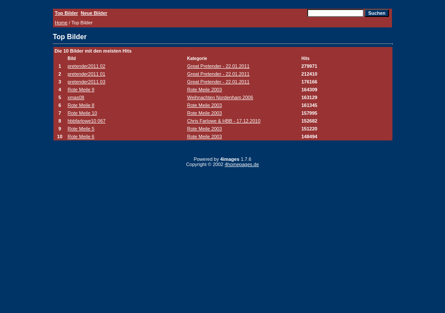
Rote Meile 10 (82, 113)
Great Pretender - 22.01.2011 (218, 66)
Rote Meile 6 (80, 136)
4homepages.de (242, 164)
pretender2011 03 (86, 81)
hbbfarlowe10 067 (86, 120)
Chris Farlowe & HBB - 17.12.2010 (224, 120)
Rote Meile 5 (80, 128)
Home (61, 22)
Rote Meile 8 (80, 105)
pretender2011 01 (86, 74)
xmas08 (75, 97)
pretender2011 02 (86, 66)
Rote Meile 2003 (204, 89)
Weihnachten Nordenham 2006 (220, 97)
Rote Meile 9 (80, 89)
